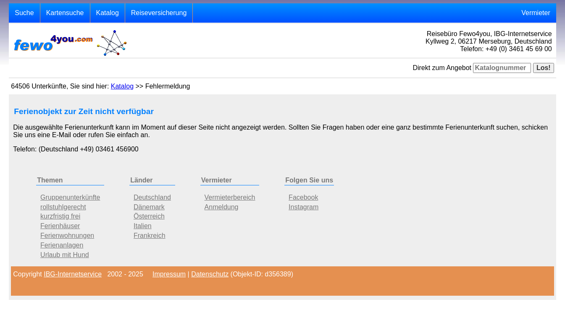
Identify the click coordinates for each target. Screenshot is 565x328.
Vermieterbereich (230, 197)
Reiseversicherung (159, 12)
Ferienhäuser (60, 225)
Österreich (149, 216)
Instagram (303, 207)
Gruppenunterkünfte (70, 197)
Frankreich (150, 235)
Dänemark (149, 207)
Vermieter (535, 12)
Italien (143, 225)
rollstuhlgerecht (63, 207)
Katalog (107, 12)
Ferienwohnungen (67, 235)
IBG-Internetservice (73, 274)
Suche (24, 12)
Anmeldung (222, 207)
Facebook (303, 197)
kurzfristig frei (60, 216)
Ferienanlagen (61, 245)
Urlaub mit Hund (64, 254)
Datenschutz (210, 274)
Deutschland (152, 197)
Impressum (169, 274)
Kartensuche (65, 12)
